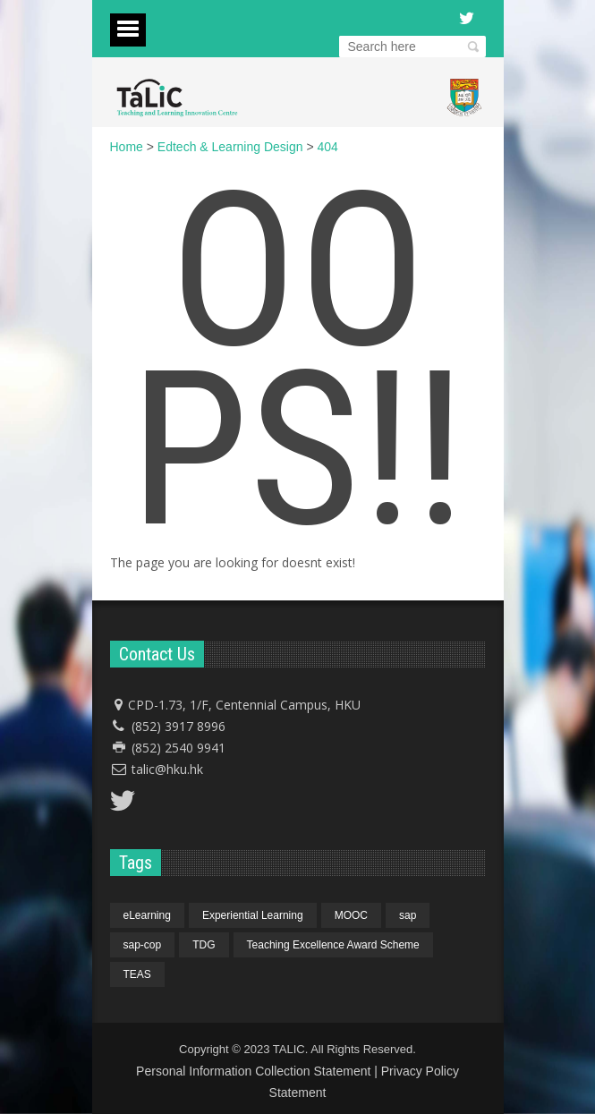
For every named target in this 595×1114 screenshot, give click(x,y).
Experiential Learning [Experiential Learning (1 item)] (252, 915)
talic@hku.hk (167, 769)
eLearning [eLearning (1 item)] (147, 915)
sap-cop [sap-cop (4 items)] (142, 945)
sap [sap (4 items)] (407, 915)
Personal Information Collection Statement (253, 1071)
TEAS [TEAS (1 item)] (137, 974)
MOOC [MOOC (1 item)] (351, 915)
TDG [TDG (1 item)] (203, 945)
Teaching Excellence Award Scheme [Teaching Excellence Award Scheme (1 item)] (333, 945)
